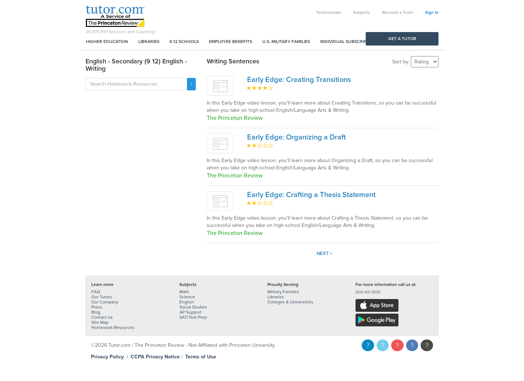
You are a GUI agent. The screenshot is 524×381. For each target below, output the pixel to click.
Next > (325, 253)
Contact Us (102, 317)
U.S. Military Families (286, 41)
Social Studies (193, 307)
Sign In (431, 12)
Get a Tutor (402, 38)
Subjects (361, 12)
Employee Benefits (230, 41)
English (186, 302)
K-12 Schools (184, 41)
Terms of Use (200, 357)
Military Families (283, 291)
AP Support (190, 312)
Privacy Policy (107, 357)
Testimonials (328, 12)
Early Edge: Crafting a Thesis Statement (311, 194)
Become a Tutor (397, 12)
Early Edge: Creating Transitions (299, 79)
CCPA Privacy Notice (155, 357)
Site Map (99, 322)
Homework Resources (113, 327)
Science (187, 296)
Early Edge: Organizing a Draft (296, 137)
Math (184, 291)
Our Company (104, 302)
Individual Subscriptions (349, 41)
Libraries (148, 41)
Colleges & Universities (290, 302)
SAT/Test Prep (193, 317)
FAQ (95, 291)
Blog (95, 312)
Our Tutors (101, 296)
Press (96, 307)
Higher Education (107, 41)
